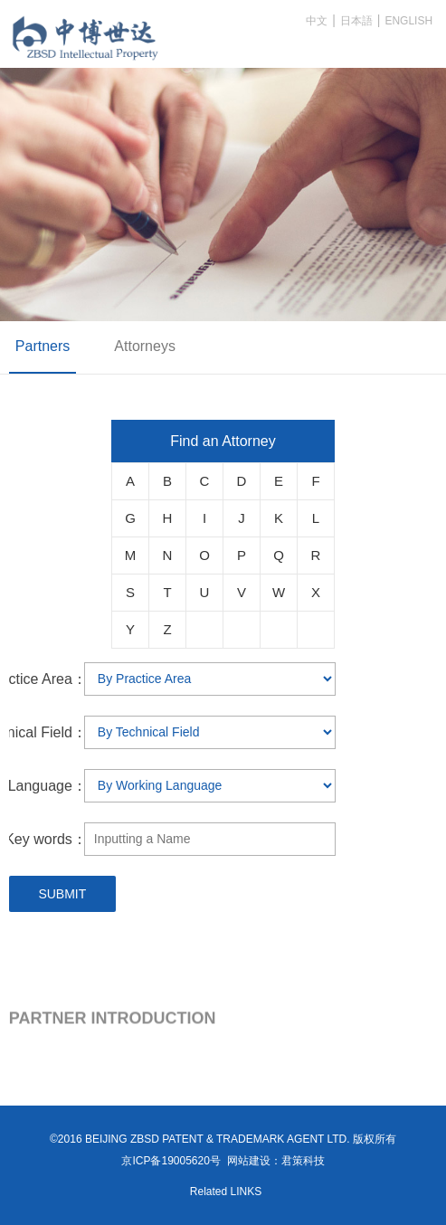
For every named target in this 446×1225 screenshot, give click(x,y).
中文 (316, 20)
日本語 (356, 20)
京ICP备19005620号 (170, 1160)
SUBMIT (62, 894)
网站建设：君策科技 (276, 1160)
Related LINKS (225, 1191)
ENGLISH (408, 20)
